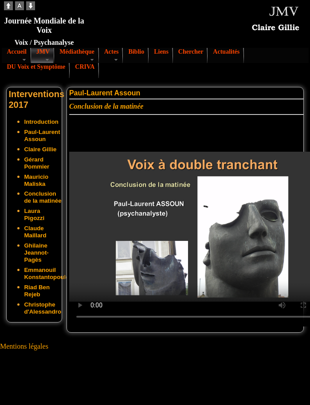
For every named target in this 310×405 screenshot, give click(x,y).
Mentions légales (24, 346)
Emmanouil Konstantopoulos (48, 273)
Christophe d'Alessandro (43, 308)
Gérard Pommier (37, 163)
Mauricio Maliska (36, 180)
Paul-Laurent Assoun (42, 135)
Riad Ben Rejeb (37, 291)
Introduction (41, 121)
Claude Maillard (35, 232)
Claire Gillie (40, 149)
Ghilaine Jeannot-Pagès (36, 252)
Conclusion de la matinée (43, 197)
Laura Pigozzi (34, 214)
